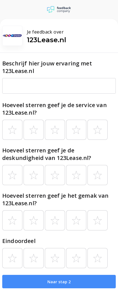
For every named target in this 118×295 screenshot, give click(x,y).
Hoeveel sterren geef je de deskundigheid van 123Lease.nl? (46, 154)
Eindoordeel (19, 241)
